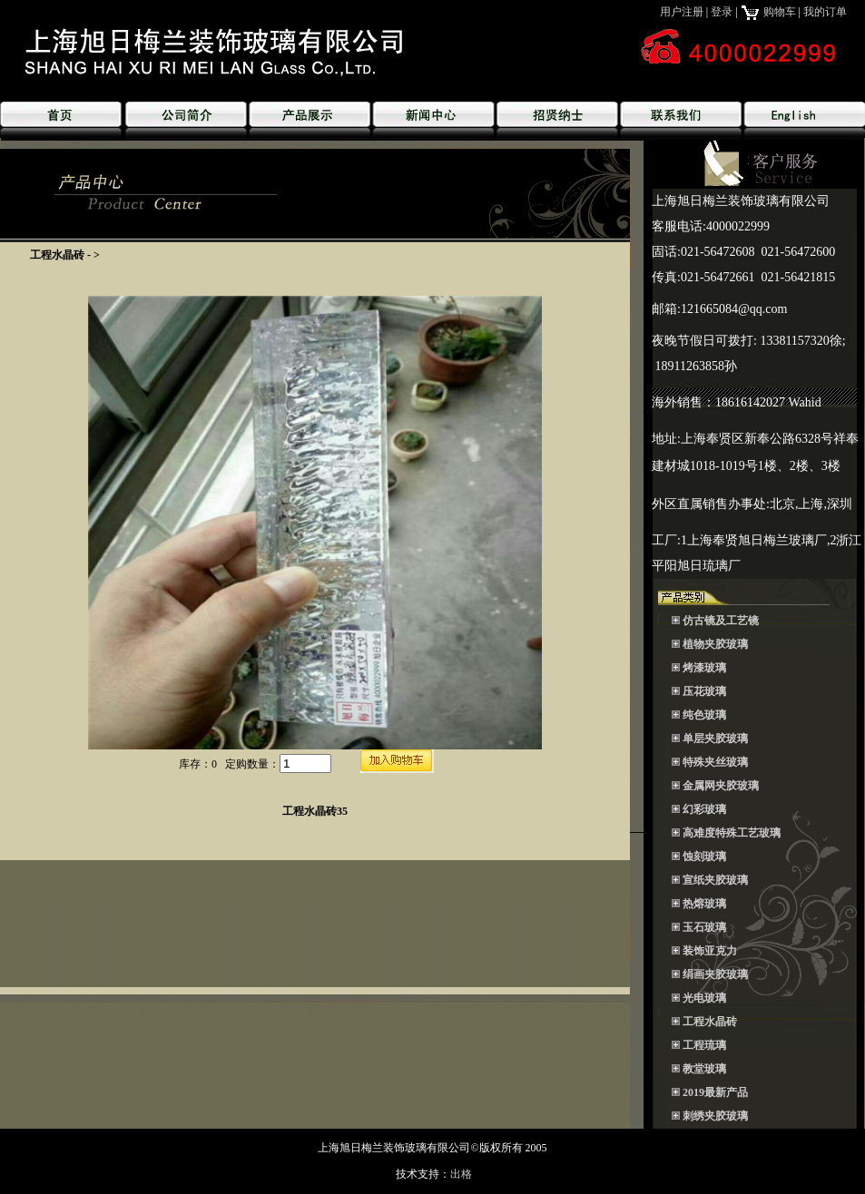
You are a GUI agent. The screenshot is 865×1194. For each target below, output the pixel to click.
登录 (721, 11)
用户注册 (681, 11)
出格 (461, 1174)
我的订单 (825, 11)
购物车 (768, 11)
